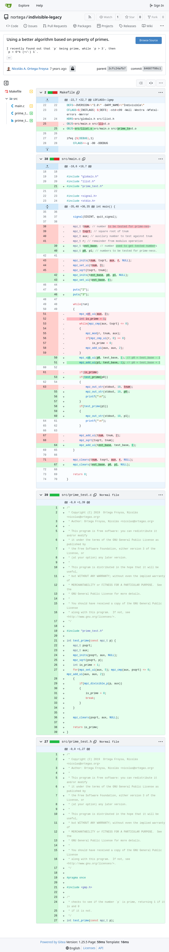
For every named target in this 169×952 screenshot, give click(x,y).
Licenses (89, 948)
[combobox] (140, 83)
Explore (23, 5)
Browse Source (149, 40)
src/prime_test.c (77, 495)
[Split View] (151, 83)
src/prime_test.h (77, 741)
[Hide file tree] (6, 83)
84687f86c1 (152, 68)
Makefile (67, 92)
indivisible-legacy (45, 17)
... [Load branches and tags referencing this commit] (9, 57)
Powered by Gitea (53, 942)
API (100, 948)
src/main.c (71, 159)
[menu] (160, 83)
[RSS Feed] (90, 17)
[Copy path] (78, 92)
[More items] (161, 26)
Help (39, 5)
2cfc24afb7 (117, 68)
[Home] (8, 5)
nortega (18, 17)
